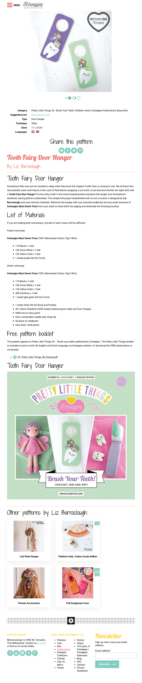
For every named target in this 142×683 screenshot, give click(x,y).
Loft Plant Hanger (29, 556)
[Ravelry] (35, 653)
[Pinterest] (29, 653)
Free (97, 523)
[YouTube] (16, 653)
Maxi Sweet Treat (40, 114)
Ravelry (14, 349)
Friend (96, 570)
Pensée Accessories (29, 603)
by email (41, 643)
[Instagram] (22, 653)
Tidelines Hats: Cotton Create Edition (77, 556)
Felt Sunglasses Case (77, 603)
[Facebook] (10, 653)
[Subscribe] (107, 664)
